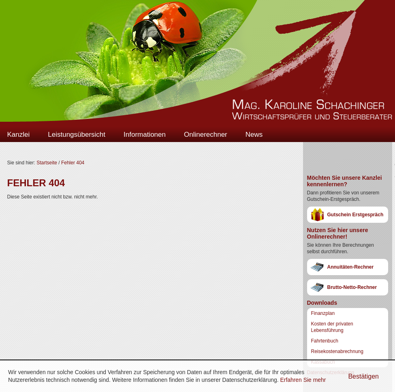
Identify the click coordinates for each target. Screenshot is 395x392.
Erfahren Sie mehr (303, 380)
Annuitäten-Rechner (350, 267)
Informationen (145, 134)
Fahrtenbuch (324, 341)
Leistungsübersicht (76, 134)
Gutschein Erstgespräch (355, 215)
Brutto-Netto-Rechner (352, 287)
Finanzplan (323, 313)
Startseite (46, 163)
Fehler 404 (72, 163)
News (254, 134)
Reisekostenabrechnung (337, 351)
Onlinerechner (205, 134)
